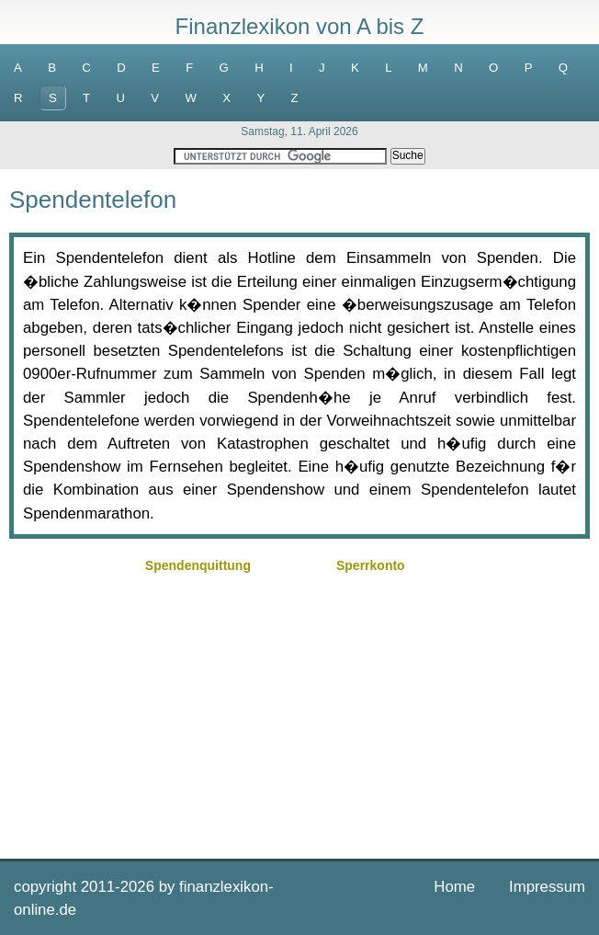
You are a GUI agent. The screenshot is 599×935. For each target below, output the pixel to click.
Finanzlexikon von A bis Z (299, 26)
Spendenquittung (198, 565)
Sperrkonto (370, 565)
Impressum (547, 886)
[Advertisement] (299, 707)
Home (454, 886)
